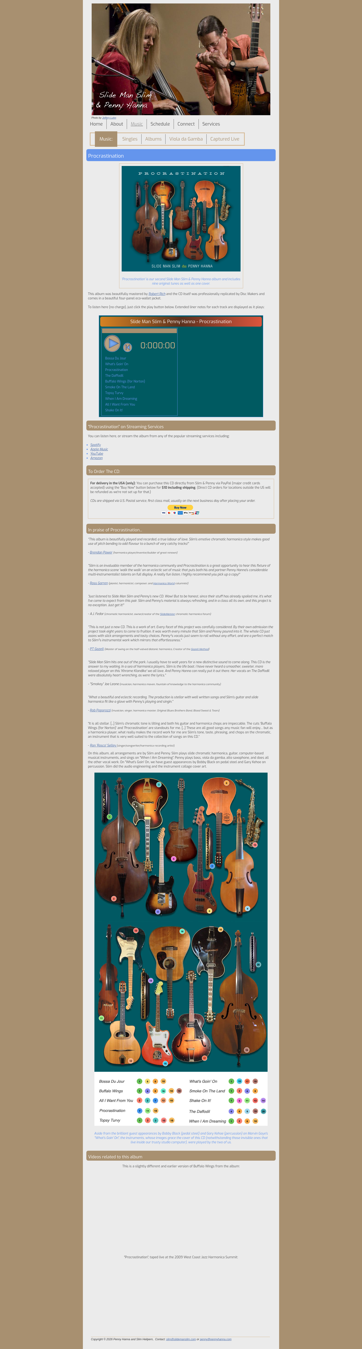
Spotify (95, 445)
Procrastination (116, 370)
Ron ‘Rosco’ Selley (103, 745)
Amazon (96, 458)
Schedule (160, 124)
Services (211, 124)
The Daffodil (113, 375)
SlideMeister (167, 614)
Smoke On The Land (119, 387)
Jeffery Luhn (109, 117)
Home (96, 124)
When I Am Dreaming (120, 399)
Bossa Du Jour (115, 358)
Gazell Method (199, 649)
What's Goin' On (116, 364)
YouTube (96, 454)
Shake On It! (113, 410)
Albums (153, 139)
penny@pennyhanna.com (216, 1339)
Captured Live (224, 139)
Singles (130, 139)
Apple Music (99, 449)
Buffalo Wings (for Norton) (124, 381)
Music (137, 124)
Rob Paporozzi (100, 710)
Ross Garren (99, 583)
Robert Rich (156, 294)
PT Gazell (97, 649)
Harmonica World (164, 583)
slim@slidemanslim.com (181, 1339)
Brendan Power (101, 552)
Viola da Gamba (186, 139)
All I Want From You (119, 404)
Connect (186, 124)
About (116, 124)
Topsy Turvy (113, 393)
